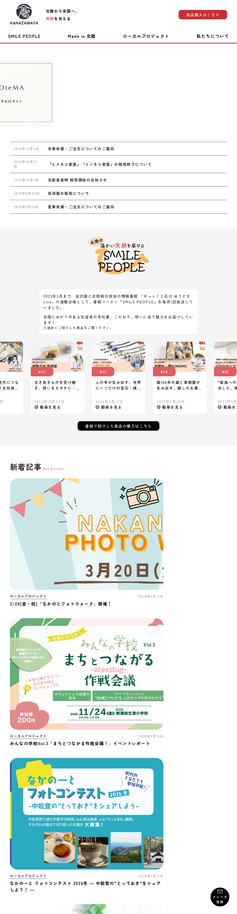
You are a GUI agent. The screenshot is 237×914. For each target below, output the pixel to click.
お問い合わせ (21, 853)
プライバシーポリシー (122, 853)
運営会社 (219, 853)
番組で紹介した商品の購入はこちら (118, 426)
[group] (118, 93)
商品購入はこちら (202, 14)
